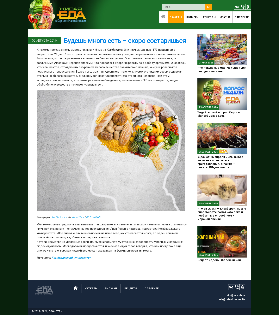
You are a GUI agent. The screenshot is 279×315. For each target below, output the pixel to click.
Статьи (225, 17)
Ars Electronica (59, 217)
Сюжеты (176, 17)
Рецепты (209, 17)
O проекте (242, 17)
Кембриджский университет (71, 257)
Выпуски (192, 17)
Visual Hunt (77, 217)
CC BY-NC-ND (93, 217)
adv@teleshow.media (232, 299)
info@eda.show (235, 295)
